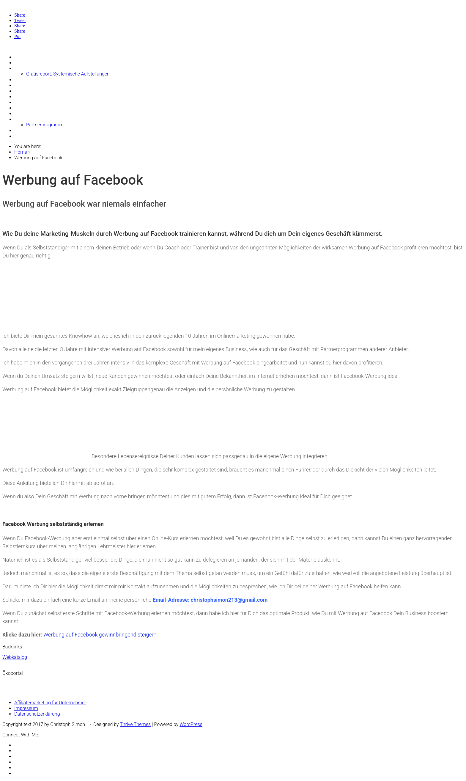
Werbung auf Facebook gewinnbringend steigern (99, 634)
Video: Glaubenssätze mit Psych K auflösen (59, 136)
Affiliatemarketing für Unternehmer (50, 702)
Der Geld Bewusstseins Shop (44, 91)
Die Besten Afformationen (41, 62)
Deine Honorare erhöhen (39, 102)
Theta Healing (28, 119)
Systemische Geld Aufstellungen (47, 68)
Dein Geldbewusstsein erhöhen (46, 96)
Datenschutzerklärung (37, 714)
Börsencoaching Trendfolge (42, 85)
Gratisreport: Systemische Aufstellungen (68, 74)
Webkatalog (14, 657)
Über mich (25, 130)
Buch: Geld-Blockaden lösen (43, 113)
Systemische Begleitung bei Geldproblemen (59, 79)
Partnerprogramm (45, 125)
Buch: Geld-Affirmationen (40, 108)
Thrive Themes (135, 724)
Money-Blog (26, 57)
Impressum (26, 708)
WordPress (191, 724)
